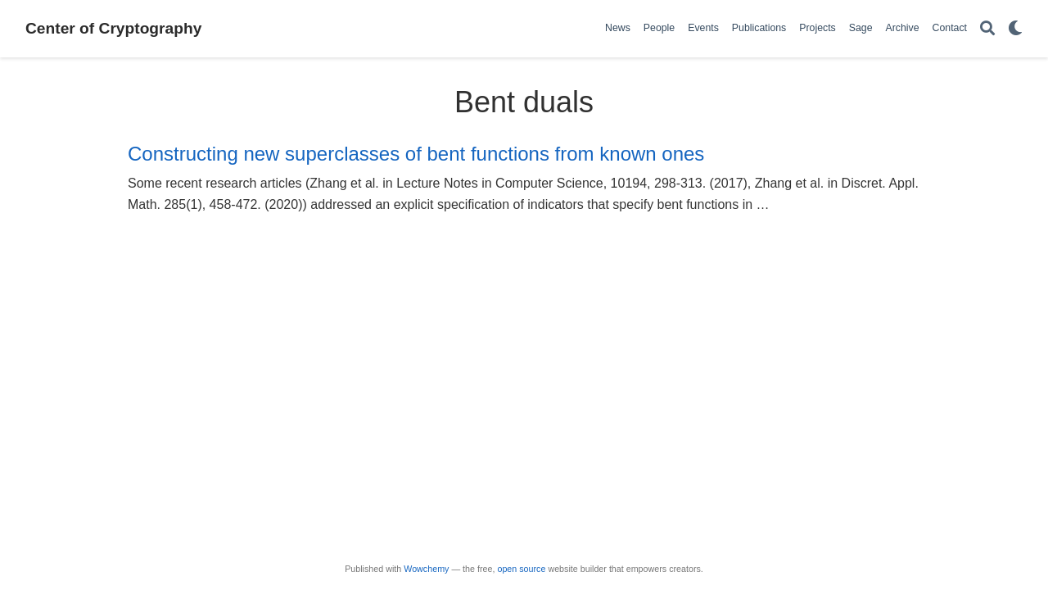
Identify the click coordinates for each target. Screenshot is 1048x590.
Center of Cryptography (113, 28)
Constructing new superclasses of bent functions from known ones (416, 154)
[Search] (987, 29)
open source (521, 569)
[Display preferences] (1015, 29)
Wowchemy (426, 569)
